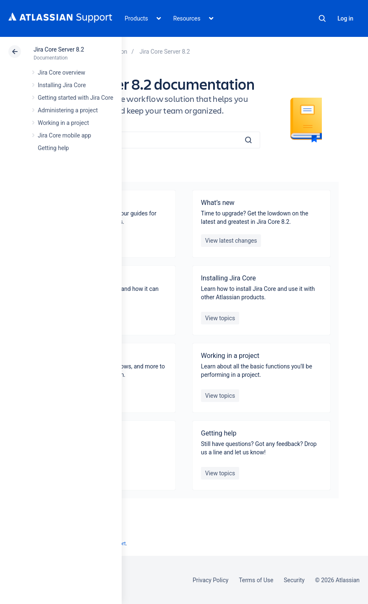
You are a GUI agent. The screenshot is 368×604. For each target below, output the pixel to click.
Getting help (53, 148)
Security (294, 580)
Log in (345, 18)
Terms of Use (256, 580)
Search (322, 18)
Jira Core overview (61, 72)
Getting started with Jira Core (75, 97)
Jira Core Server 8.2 (59, 49)
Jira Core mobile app (64, 135)
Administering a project (68, 110)
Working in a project (63, 122)
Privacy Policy (210, 580)
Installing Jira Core (62, 85)
